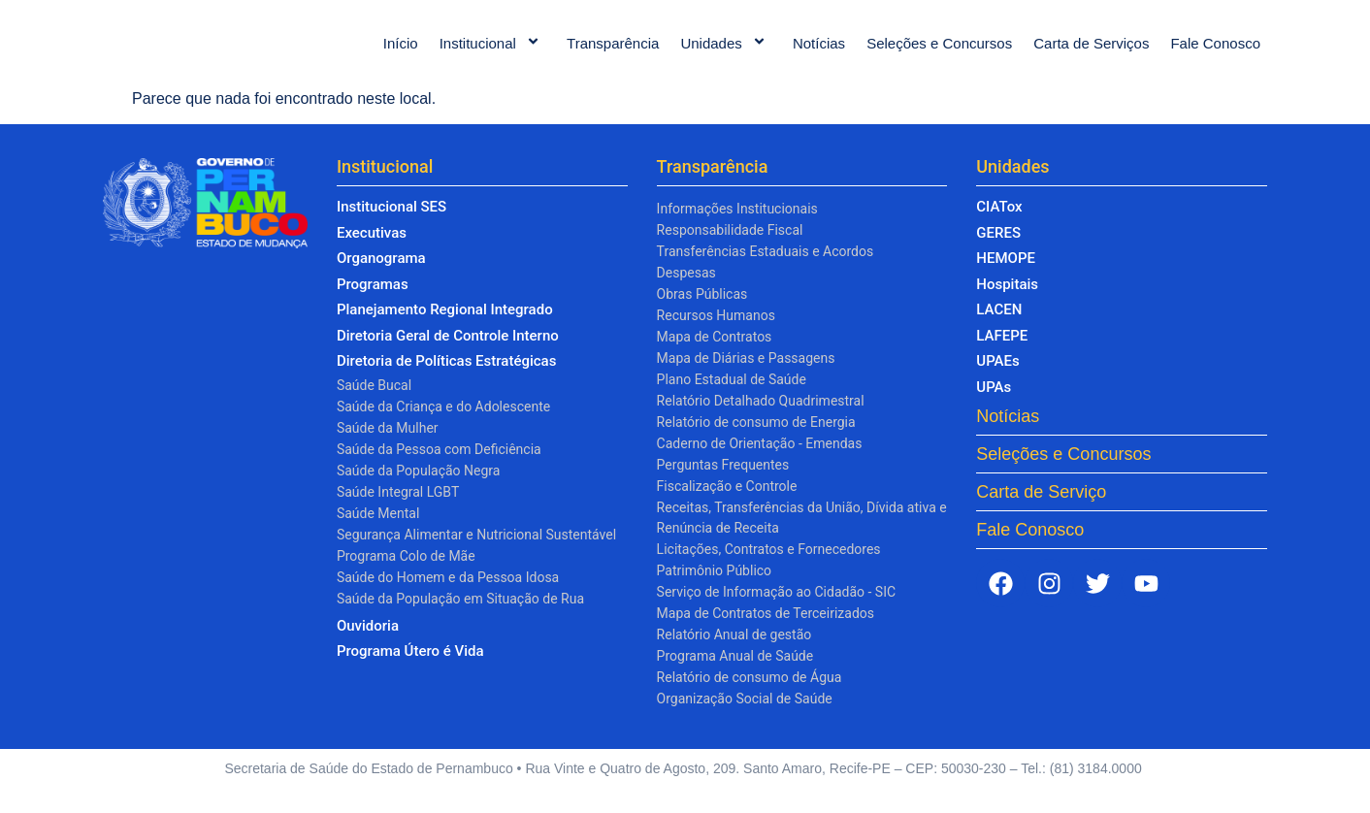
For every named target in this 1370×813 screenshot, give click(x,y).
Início (400, 53)
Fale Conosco (1215, 53)
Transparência (613, 53)
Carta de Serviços (1091, 53)
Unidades (725, 53)
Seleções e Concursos (939, 53)
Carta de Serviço (1041, 511)
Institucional (492, 53)
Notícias (819, 53)
